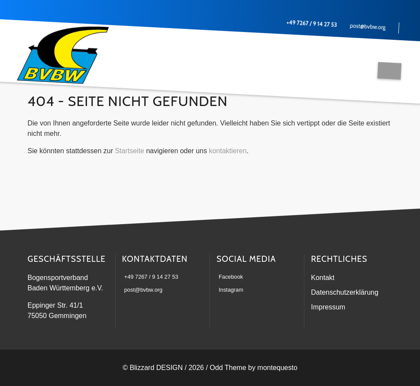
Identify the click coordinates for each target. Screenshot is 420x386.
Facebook (231, 276)
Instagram (231, 289)
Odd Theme (228, 367)
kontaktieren (227, 150)
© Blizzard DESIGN (153, 367)
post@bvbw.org (368, 26)
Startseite (129, 150)
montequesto (277, 367)
